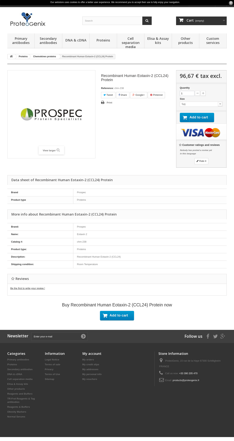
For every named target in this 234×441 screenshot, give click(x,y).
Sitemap (49, 379)
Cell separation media (131, 42)
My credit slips (90, 365)
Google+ (139, 94)
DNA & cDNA (75, 40)
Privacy (49, 370)
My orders (88, 360)
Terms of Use (52, 374)
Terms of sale (52, 365)
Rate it (201, 161)
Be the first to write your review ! (27, 288)
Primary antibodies (21, 40)
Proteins (103, 40)
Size (182, 98)
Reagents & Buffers (18, 407)
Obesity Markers (16, 412)
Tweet (108, 94)
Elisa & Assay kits (158, 40)
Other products (185, 40)
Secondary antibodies (48, 40)
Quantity (185, 87)
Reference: (107, 88)
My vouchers (89, 379)
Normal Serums (16, 417)
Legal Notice (52, 360)
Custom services (213, 40)
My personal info (92, 374)
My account (91, 354)
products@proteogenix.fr (186, 380)
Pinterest (156, 94)
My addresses (90, 370)
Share (122, 94)
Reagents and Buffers (19, 394)
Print (109, 102)
